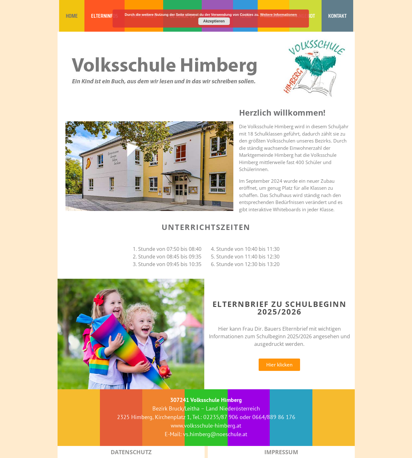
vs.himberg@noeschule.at (215, 434)
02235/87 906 (220, 417)
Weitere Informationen (278, 14)
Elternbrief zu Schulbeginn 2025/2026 (279, 308)
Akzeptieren (213, 21)
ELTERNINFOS (104, 15)
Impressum (281, 452)
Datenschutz (131, 452)
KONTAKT (337, 15)
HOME (72, 15)
